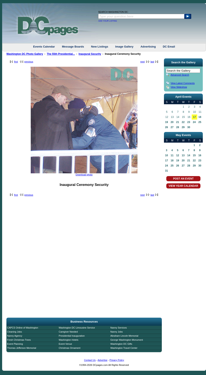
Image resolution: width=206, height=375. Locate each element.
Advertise (102, 360)
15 (194, 155)
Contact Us (90, 360)
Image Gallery (124, 46)
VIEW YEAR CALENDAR (183, 185)
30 (188, 127)
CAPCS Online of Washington (22, 327)
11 (172, 155)
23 (188, 122)
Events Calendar (44, 46)
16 (199, 155)
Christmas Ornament (69, 348)
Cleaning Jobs (14, 331)
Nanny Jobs (116, 331)
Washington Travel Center (123, 348)
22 (183, 122)
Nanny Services (118, 327)
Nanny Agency (14, 335)
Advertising (148, 46)
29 (183, 127)
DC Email (169, 46)
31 (166, 170)
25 (199, 122)
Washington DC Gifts (121, 344)
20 (172, 122)
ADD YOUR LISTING (107, 21)
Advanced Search (180, 75)
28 (177, 127)
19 (166, 122)
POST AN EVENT (183, 178)
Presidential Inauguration (72, 335)
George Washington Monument (126, 340)
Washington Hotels (68, 340)
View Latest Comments (183, 83)
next (142, 61)
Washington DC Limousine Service (77, 327)
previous (28, 61)
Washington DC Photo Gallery (24, 53)
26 (166, 127)
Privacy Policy (117, 360)
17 (194, 117)
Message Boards (73, 46)
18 (199, 117)
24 (194, 122)
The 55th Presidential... (61, 53)
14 (188, 155)
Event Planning (15, 344)
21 (177, 122)
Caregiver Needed (68, 331)
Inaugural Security (90, 53)
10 (166, 155)
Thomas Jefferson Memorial (21, 348)
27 (172, 127)
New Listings (99, 46)
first (16, 61)
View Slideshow (179, 87)
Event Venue (65, 344)
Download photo (84, 174)
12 (177, 155)
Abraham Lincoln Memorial (124, 335)
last (152, 61)
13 (183, 155)
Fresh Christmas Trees (19, 340)
